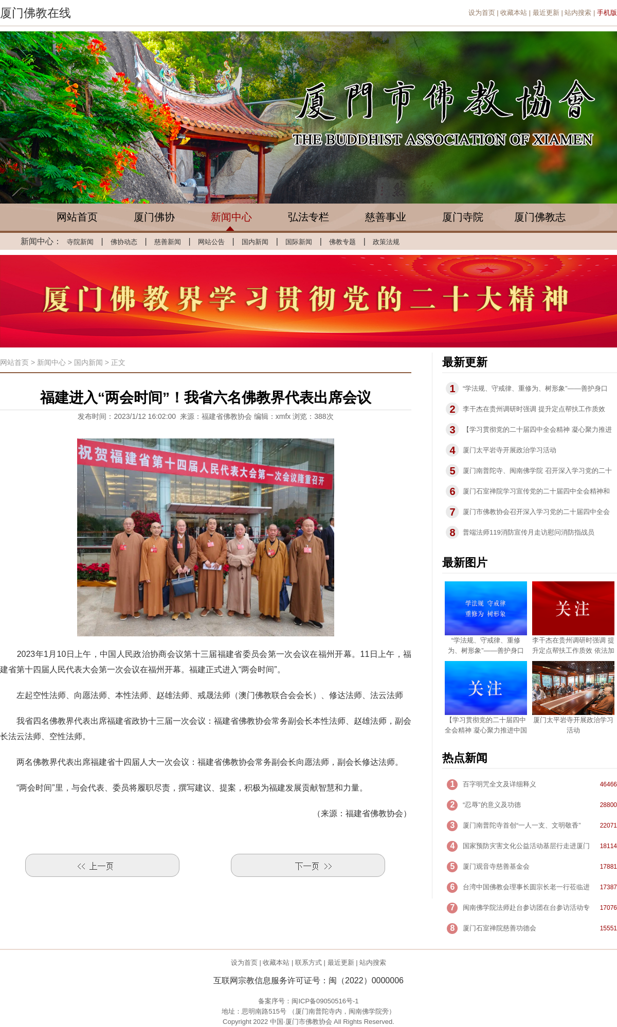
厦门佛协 (154, 217)
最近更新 (546, 12)
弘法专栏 (308, 217)
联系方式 (308, 962)
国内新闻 (255, 242)
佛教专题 (342, 242)
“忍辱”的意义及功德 (492, 805)
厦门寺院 (462, 217)
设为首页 (481, 12)
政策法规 (386, 242)
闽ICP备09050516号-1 (325, 1001)
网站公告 (211, 242)
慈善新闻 (167, 242)
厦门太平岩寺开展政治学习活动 (509, 450)
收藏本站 (513, 12)
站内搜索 (578, 12)
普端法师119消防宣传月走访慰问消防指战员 (528, 532)
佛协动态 (124, 242)
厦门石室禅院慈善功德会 (499, 928)
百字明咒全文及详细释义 (499, 784)
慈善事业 (385, 217)
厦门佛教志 (540, 217)
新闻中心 (231, 217)
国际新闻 (298, 242)
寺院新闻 (80, 242)
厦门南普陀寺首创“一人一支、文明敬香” (522, 825)
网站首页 (77, 217)
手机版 (607, 12)
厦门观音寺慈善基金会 (496, 866)
